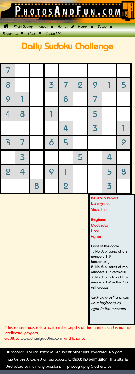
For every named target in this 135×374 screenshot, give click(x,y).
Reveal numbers (104, 197)
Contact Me (54, 33)
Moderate (99, 225)
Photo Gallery (23, 26)
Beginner (98, 219)
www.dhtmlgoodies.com (41, 338)
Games (63, 26)
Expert (96, 236)
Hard (95, 230)
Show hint (99, 209)
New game (100, 203)
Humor (83, 26)
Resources (10, 33)
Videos (43, 26)
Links (32, 33)
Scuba (102, 26)
